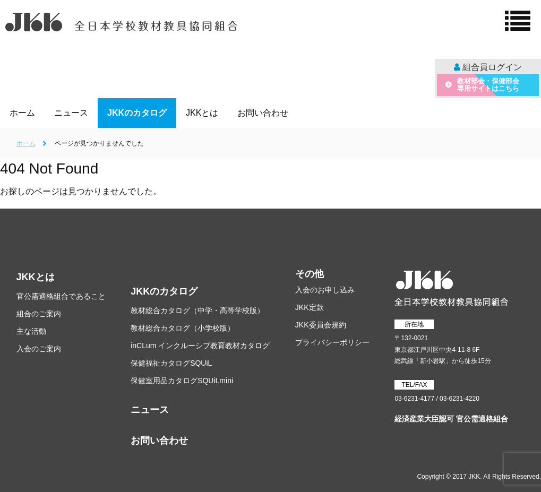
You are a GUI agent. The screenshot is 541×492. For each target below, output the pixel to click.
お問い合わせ (159, 440)
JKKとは (35, 277)
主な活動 (31, 331)
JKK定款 (309, 307)
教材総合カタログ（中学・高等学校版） (197, 310)
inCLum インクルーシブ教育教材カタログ (200, 345)
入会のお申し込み (325, 290)
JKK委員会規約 (320, 325)
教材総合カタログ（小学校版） (183, 328)
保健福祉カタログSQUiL (171, 363)
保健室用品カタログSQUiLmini (182, 380)
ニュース (150, 409)
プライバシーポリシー (332, 342)
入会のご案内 (38, 348)
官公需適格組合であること (61, 296)
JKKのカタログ (164, 291)
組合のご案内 (38, 313)
